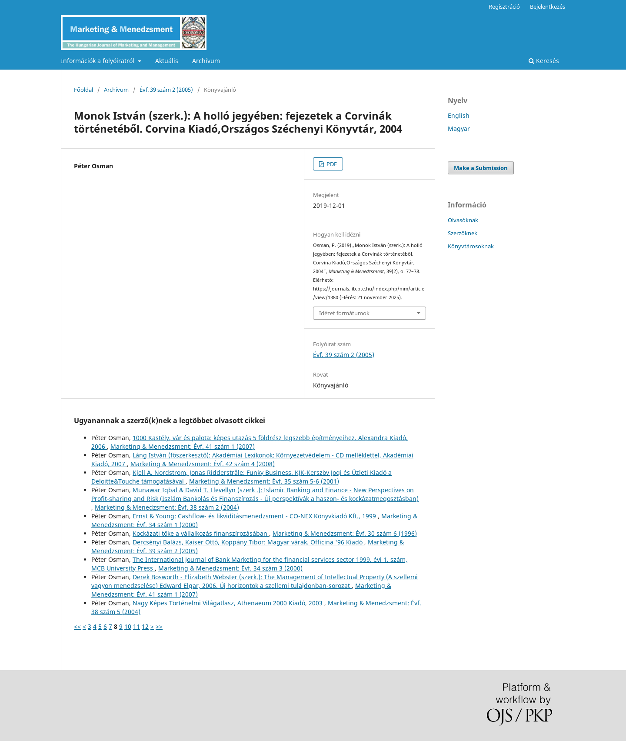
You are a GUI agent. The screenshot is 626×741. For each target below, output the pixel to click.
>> (159, 626)
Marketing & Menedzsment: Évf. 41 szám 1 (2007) (182, 446)
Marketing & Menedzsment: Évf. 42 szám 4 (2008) (202, 464)
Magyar (459, 128)
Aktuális (166, 61)
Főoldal (83, 89)
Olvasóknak (463, 220)
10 (127, 626)
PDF (331, 164)
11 (136, 626)
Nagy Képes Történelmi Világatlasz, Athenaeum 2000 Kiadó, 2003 (228, 603)
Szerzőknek (462, 233)
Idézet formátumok (344, 313)
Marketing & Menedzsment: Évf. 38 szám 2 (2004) (167, 507)
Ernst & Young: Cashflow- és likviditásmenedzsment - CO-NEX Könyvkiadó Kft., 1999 (255, 516)
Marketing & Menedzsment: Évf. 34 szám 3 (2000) (230, 568)
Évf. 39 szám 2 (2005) (166, 89)
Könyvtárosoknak (471, 246)
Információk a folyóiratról (98, 61)
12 (145, 626)
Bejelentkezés (547, 6)
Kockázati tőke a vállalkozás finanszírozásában (201, 533)
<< (77, 626)
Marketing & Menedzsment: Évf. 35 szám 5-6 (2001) (264, 481)
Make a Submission (481, 168)
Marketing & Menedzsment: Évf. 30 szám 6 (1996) (345, 533)
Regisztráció (504, 6)
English (459, 115)
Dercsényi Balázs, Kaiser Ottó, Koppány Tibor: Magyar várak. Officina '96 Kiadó (248, 542)
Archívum (206, 61)
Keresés (544, 61)
